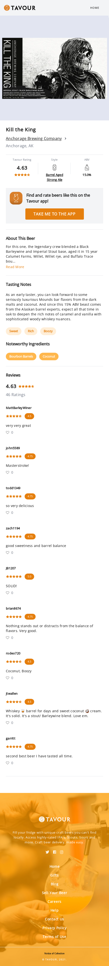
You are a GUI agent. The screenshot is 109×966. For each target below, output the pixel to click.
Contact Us (54, 919)
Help (54, 910)
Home (94, 8)
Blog (55, 884)
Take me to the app (54, 214)
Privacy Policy (54, 928)
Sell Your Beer (54, 892)
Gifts (54, 875)
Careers (54, 901)
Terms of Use (54, 936)
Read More (15, 266)
